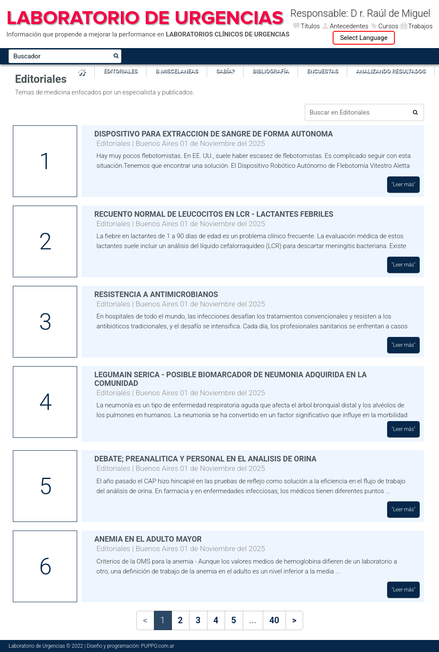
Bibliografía (271, 70)
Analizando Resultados (390, 70)
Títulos (310, 26)
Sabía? (225, 70)
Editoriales (121, 70)
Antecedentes (349, 26)
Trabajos (420, 26)
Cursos (388, 26)
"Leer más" (403, 185)
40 (274, 620)
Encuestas (322, 70)
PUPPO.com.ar (157, 646)
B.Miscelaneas (176, 70)
